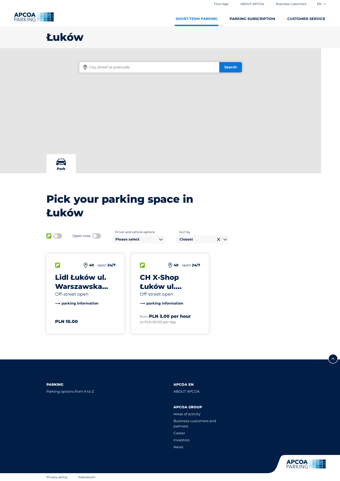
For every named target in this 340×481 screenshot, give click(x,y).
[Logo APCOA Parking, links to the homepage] (34, 17)
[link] (76, 303)
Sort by (184, 232)
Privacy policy (57, 477)
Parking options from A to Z (70, 391)
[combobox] (138, 239)
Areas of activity (187, 414)
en (321, 4)
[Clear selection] (218, 239)
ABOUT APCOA (186, 391)
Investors (181, 440)
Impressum (86, 477)
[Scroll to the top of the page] (333, 359)
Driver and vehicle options (135, 232)
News (178, 447)
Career (179, 433)
